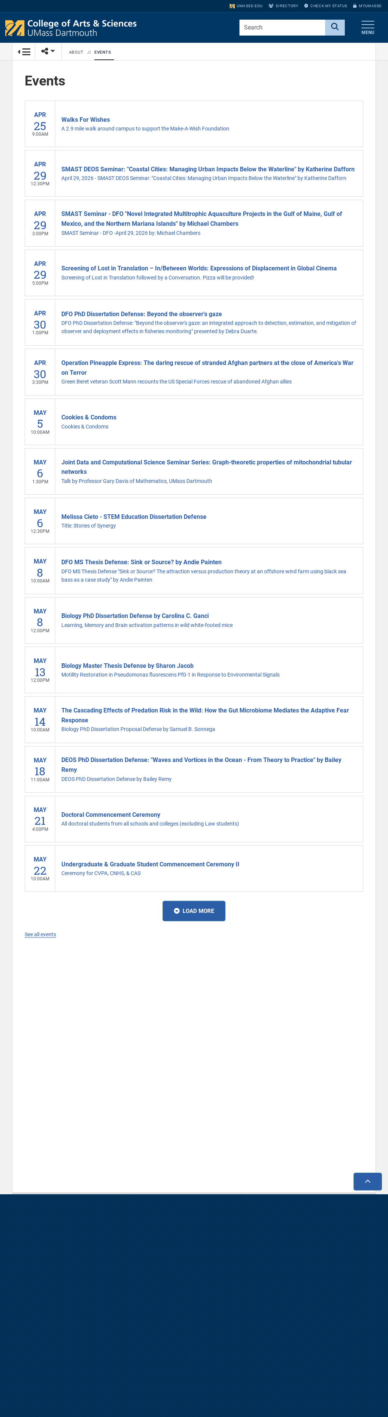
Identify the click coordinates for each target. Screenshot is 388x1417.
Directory (283, 6)
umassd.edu (246, 6)
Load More (194, 911)
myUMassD (367, 6)
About (76, 52)
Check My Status (325, 6)
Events (102, 52)
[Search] (335, 28)
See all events (40, 935)
